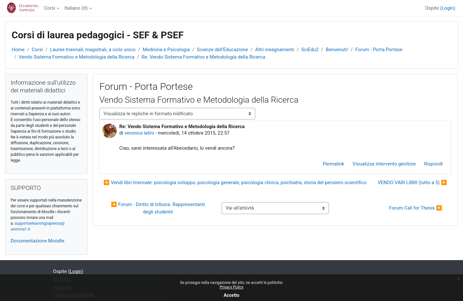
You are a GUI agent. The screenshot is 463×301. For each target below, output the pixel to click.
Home (18, 49)
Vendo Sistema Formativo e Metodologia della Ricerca (76, 57)
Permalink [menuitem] (333, 164)
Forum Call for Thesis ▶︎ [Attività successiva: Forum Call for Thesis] (415, 208)
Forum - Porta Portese (379, 49)
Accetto (232, 295)
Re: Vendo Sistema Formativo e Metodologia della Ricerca (203, 57)
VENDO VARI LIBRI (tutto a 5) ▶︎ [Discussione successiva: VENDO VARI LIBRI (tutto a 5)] (412, 182)
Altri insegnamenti (274, 49)
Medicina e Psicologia (166, 49)
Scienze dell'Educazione (222, 49)
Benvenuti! (337, 49)
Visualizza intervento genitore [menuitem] (384, 164)
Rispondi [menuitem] (433, 164)
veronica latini (139, 133)
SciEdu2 (310, 49)
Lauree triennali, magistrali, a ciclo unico (93, 49)
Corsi (49, 8)
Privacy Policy (231, 287)
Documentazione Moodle (37, 241)
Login (448, 8)
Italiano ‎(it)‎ (76, 8)
